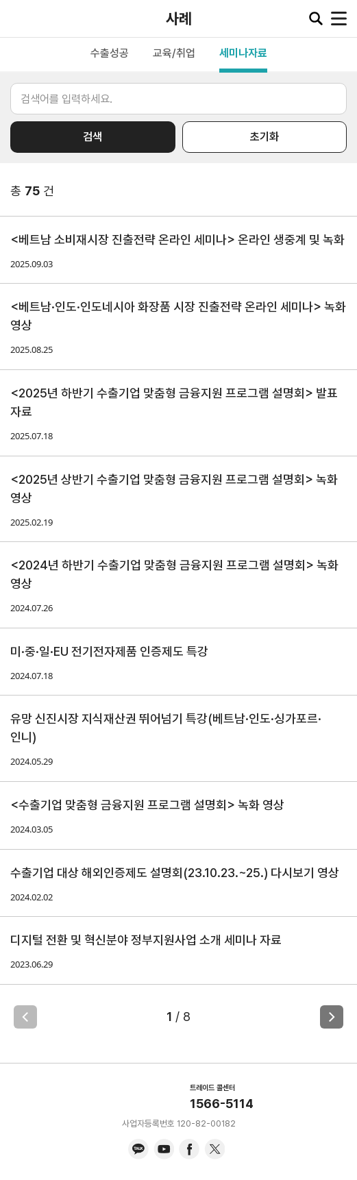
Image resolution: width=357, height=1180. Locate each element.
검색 (92, 136)
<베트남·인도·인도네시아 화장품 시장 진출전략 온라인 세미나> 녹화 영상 (178, 315)
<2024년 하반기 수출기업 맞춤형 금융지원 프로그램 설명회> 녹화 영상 (174, 574)
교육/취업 (174, 53)
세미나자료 (243, 53)
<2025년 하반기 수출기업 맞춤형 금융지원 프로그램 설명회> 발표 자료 (174, 402)
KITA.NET (20, 18)
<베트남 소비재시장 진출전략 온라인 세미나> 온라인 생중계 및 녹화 (177, 239)
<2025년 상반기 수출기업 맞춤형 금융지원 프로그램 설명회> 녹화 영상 (174, 488)
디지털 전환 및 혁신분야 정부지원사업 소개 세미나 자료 (146, 940)
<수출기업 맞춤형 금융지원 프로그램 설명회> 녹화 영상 (147, 805)
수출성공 (109, 53)
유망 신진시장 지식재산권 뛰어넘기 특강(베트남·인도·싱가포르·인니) (165, 727)
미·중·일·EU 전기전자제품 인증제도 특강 (109, 651)
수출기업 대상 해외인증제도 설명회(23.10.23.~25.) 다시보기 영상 (174, 872)
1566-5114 (222, 1103)
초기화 (264, 136)
